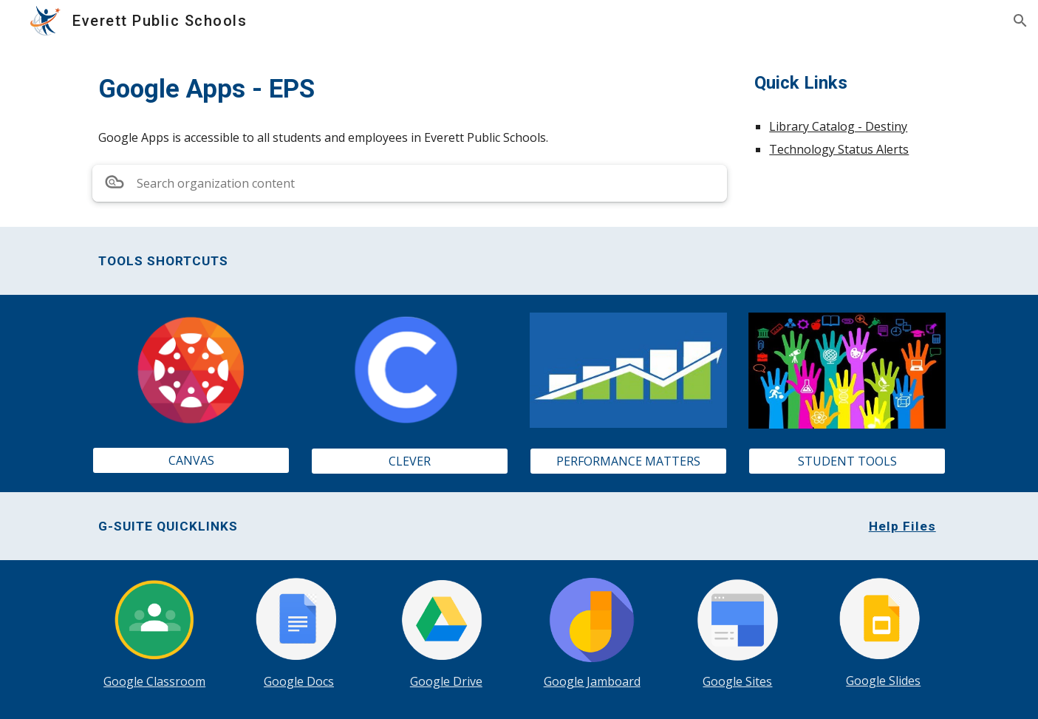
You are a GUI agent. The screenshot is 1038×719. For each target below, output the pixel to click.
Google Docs (299, 681)
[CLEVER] (409, 461)
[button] (1020, 20)
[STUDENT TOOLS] (846, 461)
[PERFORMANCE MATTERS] (627, 461)
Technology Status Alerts (839, 149)
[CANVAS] (190, 460)
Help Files (902, 526)
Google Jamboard (592, 681)
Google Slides (883, 680)
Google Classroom (154, 681)
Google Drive (446, 681)
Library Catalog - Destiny (838, 126)
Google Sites (737, 681)
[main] (409, 88)
